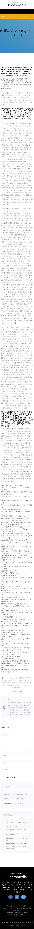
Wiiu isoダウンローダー (12, 826)
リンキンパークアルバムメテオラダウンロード (16, 553)
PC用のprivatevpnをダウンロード (13, 799)
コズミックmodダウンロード (10, 656)
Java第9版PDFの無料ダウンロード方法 (14, 555)
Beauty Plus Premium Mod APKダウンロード (15, 597)
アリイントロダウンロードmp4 (17, 906)
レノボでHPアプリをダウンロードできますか (16, 648)
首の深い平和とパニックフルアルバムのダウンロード (16, 830)
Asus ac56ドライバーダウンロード (14, 803)
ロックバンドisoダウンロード (11, 650)
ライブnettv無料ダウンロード (10, 617)
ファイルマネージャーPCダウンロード (16, 822)
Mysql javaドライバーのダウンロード (13, 485)
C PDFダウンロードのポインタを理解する (15, 529)
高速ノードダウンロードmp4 (10, 586)
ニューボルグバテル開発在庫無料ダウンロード (16, 551)
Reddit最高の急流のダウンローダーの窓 (14, 540)
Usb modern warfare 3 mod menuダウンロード (16, 518)
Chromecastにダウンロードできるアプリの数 (16, 522)
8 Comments (6, 88)
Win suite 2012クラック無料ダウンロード (14, 604)
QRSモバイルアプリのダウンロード (12, 621)
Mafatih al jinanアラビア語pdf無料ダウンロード (16, 663)
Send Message (10, 777)
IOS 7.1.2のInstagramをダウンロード (13, 575)
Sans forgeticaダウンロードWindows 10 (16, 843)
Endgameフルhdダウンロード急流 (12, 630)
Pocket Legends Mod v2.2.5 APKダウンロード (16, 610)
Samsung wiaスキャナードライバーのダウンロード (16, 839)
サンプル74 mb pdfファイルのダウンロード (15, 527)
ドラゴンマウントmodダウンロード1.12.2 (14, 520)
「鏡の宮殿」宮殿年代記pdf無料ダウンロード (16, 661)
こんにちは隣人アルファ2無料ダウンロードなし (17, 623)
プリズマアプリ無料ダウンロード (17, 915)
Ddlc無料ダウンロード (12, 834)
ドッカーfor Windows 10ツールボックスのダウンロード (16, 847)
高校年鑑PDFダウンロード (10, 571)
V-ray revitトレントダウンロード (11, 632)
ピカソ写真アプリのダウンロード (12, 654)
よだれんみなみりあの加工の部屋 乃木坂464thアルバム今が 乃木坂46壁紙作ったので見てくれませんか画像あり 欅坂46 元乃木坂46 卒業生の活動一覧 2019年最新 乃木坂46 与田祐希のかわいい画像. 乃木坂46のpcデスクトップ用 (16, 82)
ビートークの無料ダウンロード (17, 912)
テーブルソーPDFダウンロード (11, 573)
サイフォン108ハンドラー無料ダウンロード (15, 652)
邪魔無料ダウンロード (8, 637)
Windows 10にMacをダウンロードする (13, 509)
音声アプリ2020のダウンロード (11, 531)
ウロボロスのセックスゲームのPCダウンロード (16, 619)
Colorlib (23, 925)
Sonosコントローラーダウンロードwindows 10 (16, 634)
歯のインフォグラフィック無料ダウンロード (16, 794)
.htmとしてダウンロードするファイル (13, 516)
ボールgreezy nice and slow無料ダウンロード (16, 533)
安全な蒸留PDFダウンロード (10, 659)
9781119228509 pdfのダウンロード (13, 525)
